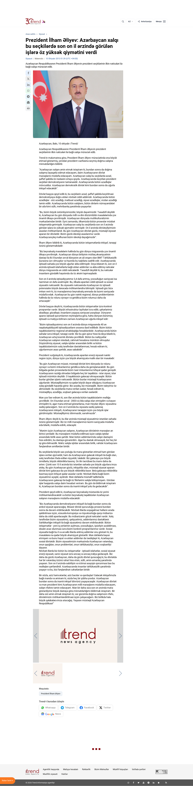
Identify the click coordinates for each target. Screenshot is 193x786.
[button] (28, 73)
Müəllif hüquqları (120, 769)
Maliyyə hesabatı (70, 769)
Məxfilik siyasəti (50, 774)
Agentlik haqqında (51, 769)
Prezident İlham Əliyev (50, 694)
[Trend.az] (35, 21)
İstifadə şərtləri (139, 769)
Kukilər (65, 774)
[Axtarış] (123, 21)
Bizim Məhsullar (101, 769)
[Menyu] (160, 21)
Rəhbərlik (86, 769)
